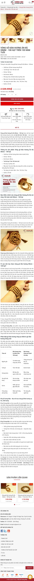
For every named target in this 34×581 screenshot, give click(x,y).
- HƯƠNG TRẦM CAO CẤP (7, 541)
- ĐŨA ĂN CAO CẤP (5, 547)
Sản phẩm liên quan (17, 477)
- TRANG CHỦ (4, 538)
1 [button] (14, 504)
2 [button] (16, 504)
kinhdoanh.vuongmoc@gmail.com (12, 524)
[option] (17, 25)
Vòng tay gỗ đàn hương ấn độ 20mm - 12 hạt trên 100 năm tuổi (25, 496)
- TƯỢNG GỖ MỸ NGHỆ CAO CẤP (9, 550)
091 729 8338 (19, 108)
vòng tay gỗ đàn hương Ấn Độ (13, 405)
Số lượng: (3, 94)
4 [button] (19, 504)
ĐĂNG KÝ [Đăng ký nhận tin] (29, 567)
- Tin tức (3, 552)
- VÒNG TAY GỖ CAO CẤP (7, 544)
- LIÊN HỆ (3, 555)
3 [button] (17, 504)
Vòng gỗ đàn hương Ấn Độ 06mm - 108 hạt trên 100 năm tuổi (8, 496)
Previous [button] (2, 40)
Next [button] (31, 40)
